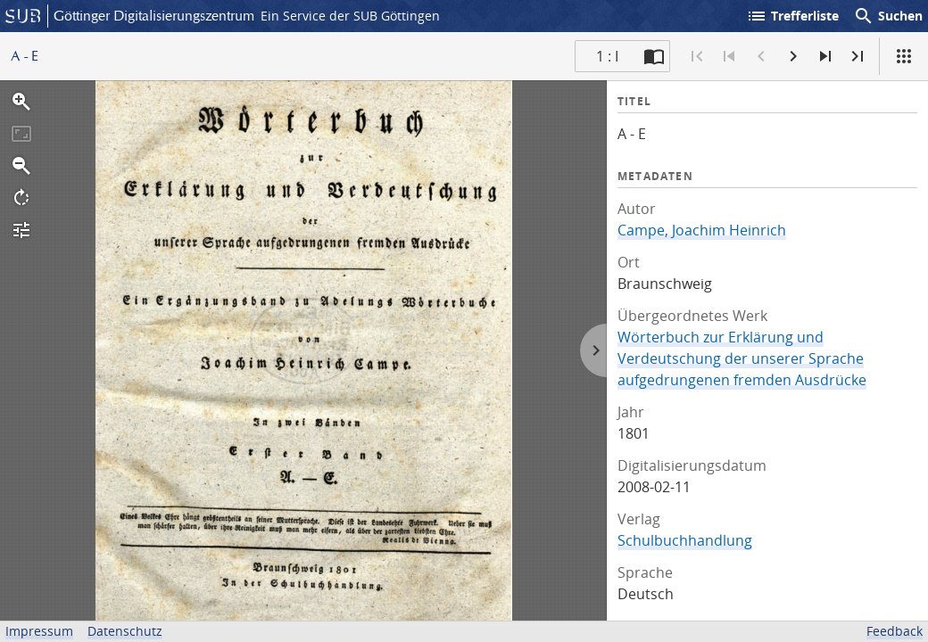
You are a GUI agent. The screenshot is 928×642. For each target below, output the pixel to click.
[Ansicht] (904, 56)
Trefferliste (792, 16)
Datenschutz (124, 630)
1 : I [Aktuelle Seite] (607, 56)
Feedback (894, 630)
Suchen (888, 16)
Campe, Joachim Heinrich (701, 230)
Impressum (39, 630)
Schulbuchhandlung (684, 540)
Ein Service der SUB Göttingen (350, 15)
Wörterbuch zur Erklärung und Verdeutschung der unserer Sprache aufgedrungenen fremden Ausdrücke (741, 358)
